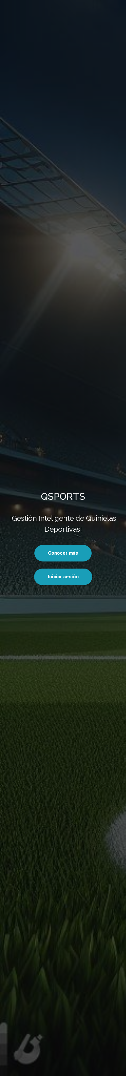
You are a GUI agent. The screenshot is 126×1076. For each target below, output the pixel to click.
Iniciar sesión (63, 576)
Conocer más (63, 553)
